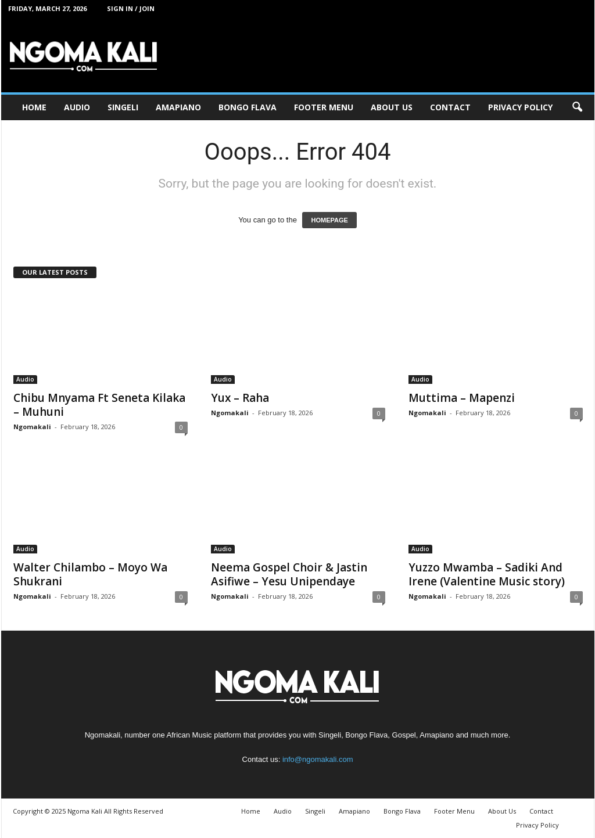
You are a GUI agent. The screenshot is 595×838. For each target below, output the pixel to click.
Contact (450, 107)
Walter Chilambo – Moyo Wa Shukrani (90, 574)
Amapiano (178, 107)
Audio (77, 107)
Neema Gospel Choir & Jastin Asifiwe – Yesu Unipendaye (289, 574)
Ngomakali (32, 426)
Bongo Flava (247, 107)
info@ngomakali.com (317, 759)
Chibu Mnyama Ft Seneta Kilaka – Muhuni (99, 404)
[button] (577, 107)
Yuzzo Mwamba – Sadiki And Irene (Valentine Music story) (486, 574)
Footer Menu (323, 107)
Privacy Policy (520, 107)
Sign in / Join (131, 8)
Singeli (122, 107)
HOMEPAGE (329, 220)
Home (34, 107)
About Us (392, 107)
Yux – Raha (240, 397)
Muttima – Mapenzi (461, 397)
